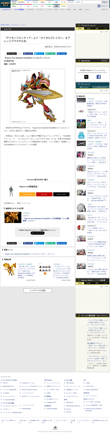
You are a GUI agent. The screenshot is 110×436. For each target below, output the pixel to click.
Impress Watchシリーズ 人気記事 (93, 280)
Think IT (5, 383)
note (52, 53)
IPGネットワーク (89, 399)
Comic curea (89, 386)
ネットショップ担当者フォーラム (32, 386)
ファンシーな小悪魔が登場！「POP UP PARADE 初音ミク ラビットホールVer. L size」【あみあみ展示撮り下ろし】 (97, 246)
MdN (65, 399)
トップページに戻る (38, 290)
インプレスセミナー (28, 393)
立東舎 (49, 393)
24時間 (88, 28)
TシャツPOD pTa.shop (93, 402)
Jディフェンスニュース (73, 386)
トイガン (49, 9)
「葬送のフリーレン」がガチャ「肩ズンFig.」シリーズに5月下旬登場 (97, 114)
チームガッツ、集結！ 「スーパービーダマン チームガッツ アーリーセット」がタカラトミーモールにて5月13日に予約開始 (97, 127)
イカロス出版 (68, 380)
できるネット (7, 409)
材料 (80, 9)
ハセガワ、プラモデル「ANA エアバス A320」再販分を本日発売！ (97, 146)
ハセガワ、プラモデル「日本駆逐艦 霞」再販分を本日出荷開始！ (97, 103)
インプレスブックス (28, 405)
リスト (20, 53)
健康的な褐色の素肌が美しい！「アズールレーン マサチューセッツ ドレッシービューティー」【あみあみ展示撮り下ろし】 (97, 260)
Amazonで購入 (27, 194)
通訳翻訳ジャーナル (72, 389)
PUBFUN (86, 393)
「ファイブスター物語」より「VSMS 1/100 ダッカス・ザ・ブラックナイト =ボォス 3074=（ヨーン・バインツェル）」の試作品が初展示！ (97, 324)
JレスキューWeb (71, 393)
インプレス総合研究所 (9, 389)
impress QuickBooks (92, 389)
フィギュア (40, 9)
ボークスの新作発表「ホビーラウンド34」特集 (94, 316)
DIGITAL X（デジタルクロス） (31, 396)
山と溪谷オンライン (53, 399)
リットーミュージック (53, 383)
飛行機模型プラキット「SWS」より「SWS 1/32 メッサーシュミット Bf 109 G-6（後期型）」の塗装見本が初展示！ (97, 347)
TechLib (68, 412)
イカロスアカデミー (72, 396)
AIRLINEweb (70, 383)
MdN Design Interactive (73, 406)
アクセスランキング (88, 25)
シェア (29, 53)
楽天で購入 (44, 194)
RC (56, 9)
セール (87, 9)
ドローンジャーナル (9, 396)
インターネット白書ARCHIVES (12, 412)
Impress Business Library (29, 389)
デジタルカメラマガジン (10, 406)
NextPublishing (26, 408)
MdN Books (69, 402)
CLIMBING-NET (51, 402)
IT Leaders (6, 393)
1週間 (97, 28)
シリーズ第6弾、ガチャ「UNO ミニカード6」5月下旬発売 (97, 230)
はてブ (41, 53)
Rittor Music (48, 380)
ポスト (13, 53)
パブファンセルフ (91, 396)
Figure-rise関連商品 (28, 187)
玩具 (68, 9)
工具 (74, 9)
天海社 (88, 383)
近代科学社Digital (52, 408)
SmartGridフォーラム (28, 383)
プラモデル (30, 9)
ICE (85, 380)
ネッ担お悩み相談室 (9, 399)
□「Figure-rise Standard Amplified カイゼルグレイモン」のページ (28, 254)
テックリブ (67, 409)
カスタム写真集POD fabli (94, 405)
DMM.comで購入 (61, 194)
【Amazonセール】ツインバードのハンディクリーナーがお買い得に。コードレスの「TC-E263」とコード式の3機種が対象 (97, 222)
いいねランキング (101, 87)
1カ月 (105, 28)
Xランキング (85, 84)
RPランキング (84, 87)
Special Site (85, 61)
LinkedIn (63, 53)
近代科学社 (47, 406)
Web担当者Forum (8, 386)
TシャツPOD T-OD (53, 389)
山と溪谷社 (47, 396)
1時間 (80, 28)
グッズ (62, 9)
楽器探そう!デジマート (53, 386)
